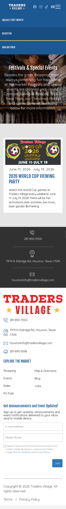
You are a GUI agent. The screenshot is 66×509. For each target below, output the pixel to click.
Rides (7, 386)
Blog (37, 378)
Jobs (37, 386)
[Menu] (58, 7)
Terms (8, 499)
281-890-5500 (33, 239)
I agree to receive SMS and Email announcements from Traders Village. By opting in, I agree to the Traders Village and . (32, 449)
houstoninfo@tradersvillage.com (33, 280)
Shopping (10, 370)
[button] (35, 7)
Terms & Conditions (22, 452)
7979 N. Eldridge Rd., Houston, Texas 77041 (33, 261)
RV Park (9, 393)
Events (8, 378)
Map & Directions (45, 371)
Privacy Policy (42, 452)
